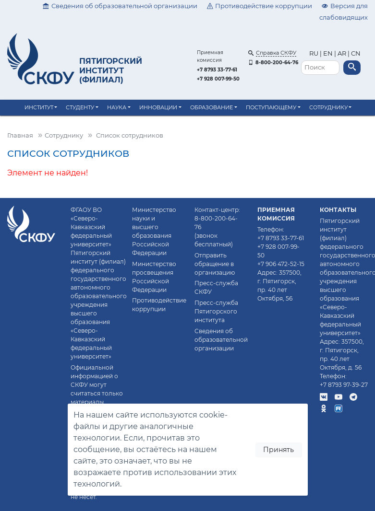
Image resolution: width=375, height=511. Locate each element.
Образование (211, 107)
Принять (278, 449)
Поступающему (271, 107)
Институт (38, 107)
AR (342, 53)
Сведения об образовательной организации (120, 6)
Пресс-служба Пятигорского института (216, 311)
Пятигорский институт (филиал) (110, 70)
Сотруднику (328, 107)
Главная (20, 135)
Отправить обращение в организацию (214, 264)
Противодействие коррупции (260, 6)
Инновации (158, 107)
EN (328, 53)
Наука (116, 107)
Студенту (80, 107)
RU (314, 53)
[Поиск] (320, 67)
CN (356, 53)
